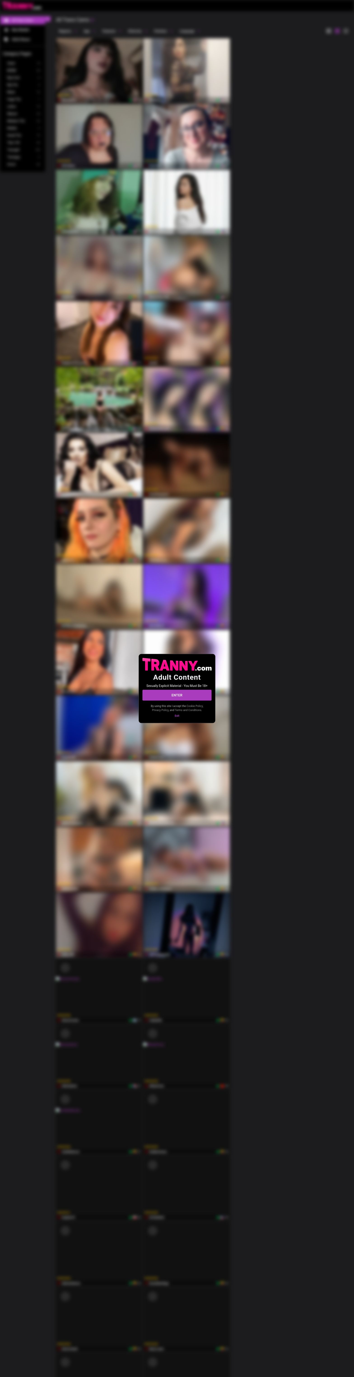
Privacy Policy (160, 710)
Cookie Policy (194, 706)
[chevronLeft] (48, 19)
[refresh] (92, 20)
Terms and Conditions (188, 710)
